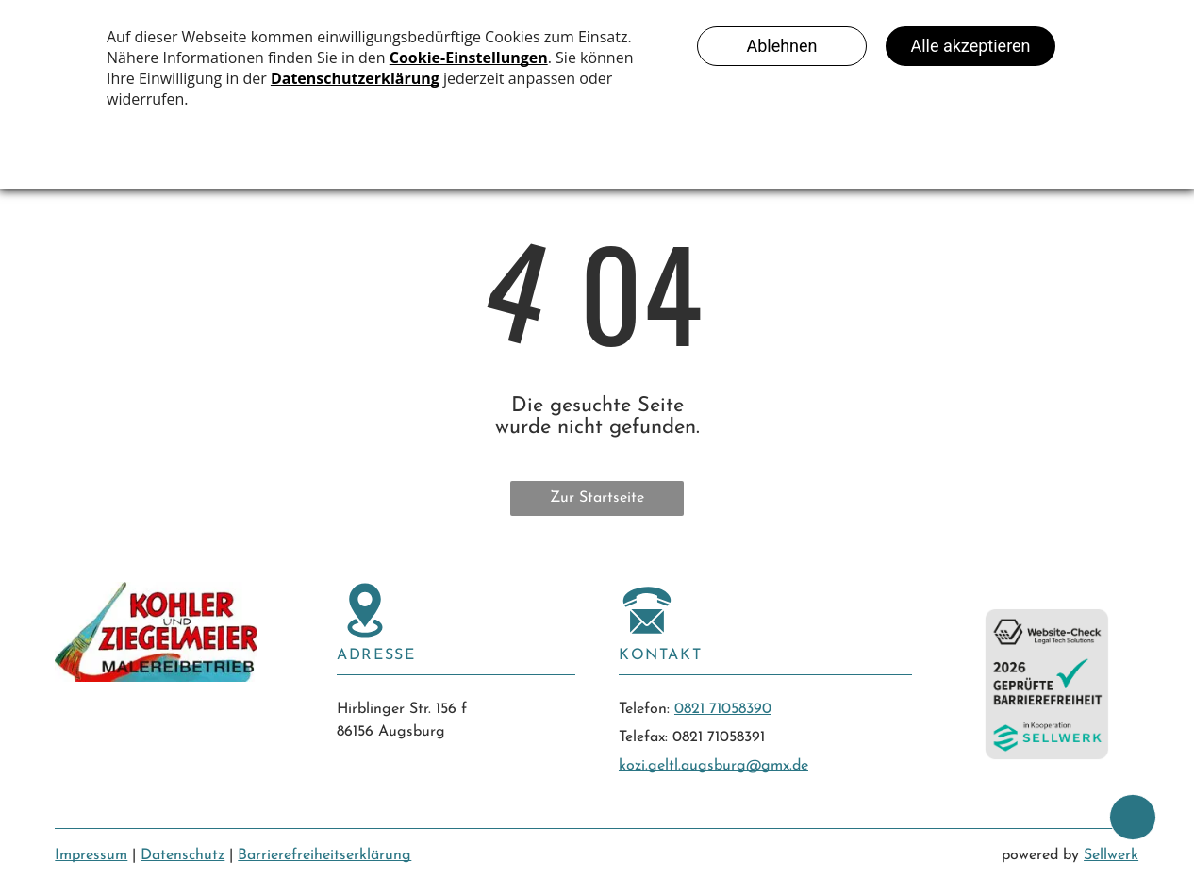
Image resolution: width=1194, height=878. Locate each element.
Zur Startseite (597, 497)
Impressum (91, 855)
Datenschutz (182, 855)
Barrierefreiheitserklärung (324, 855)
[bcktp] (1132, 817)
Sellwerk (1111, 855)
